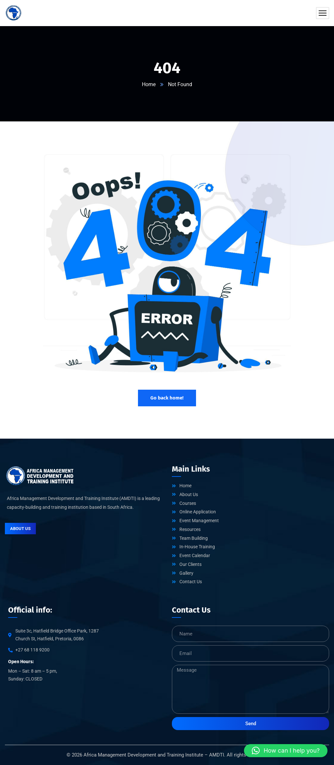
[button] (285, 750)
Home (149, 84)
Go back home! (167, 398)
